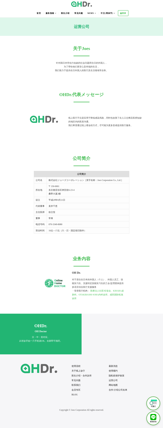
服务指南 (50, 13)
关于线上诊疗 (78, 371)
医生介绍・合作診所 (82, 375)
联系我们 (76, 385)
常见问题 (78, 13)
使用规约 (113, 371)
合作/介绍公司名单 (118, 390)
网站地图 (113, 385)
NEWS (91, 13)
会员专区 (76, 390)
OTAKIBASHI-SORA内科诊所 (93, 294)
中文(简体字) (107, 13)
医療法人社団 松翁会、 (101, 291)
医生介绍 (65, 13)
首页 (39, 13)
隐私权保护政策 (116, 375)
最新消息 (113, 366)
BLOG (75, 394)
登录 (124, 13)
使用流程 (76, 366)
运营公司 (113, 380)
